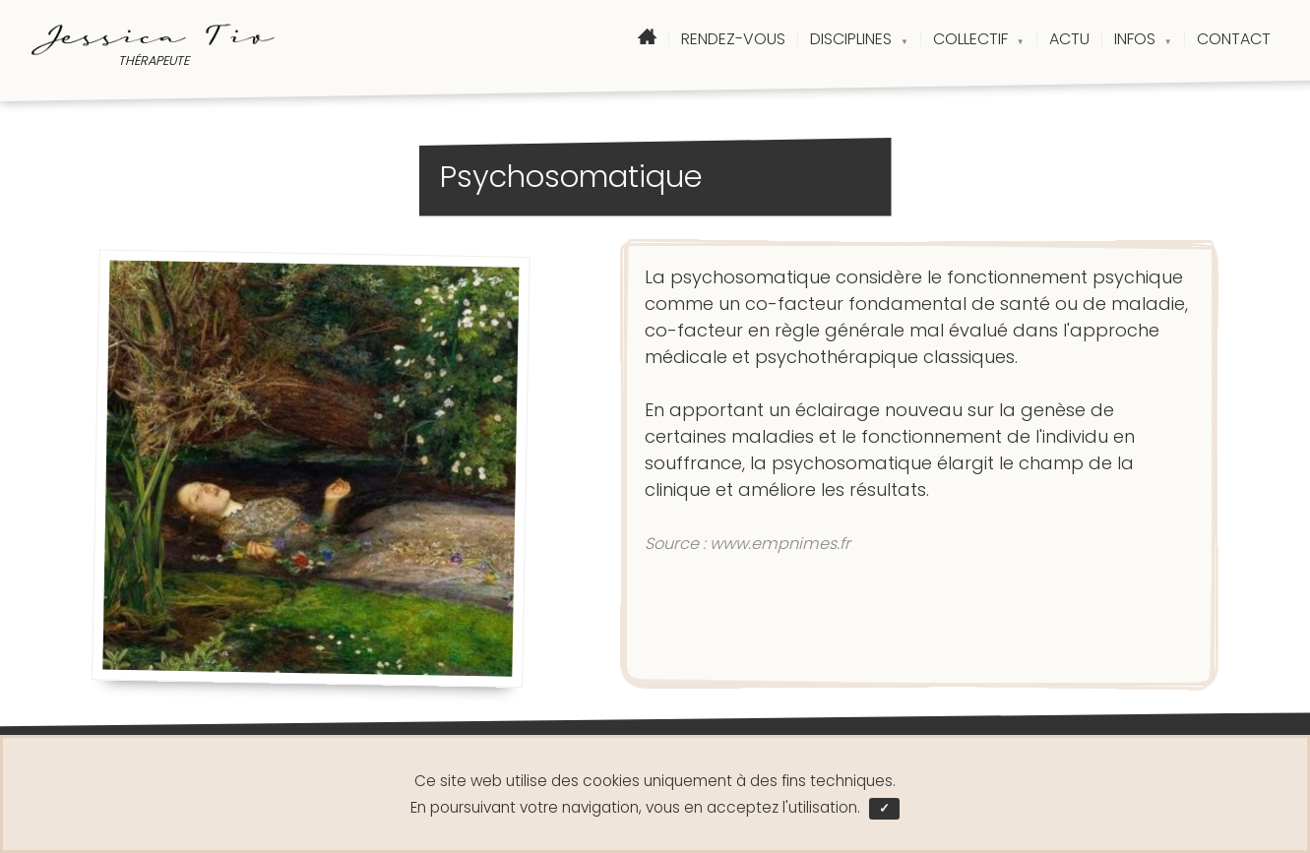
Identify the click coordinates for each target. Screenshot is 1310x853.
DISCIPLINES (859, 39)
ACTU (1069, 39)
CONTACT (1234, 39)
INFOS (1143, 39)
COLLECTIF (979, 39)
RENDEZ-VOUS (733, 39)
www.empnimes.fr (780, 543)
